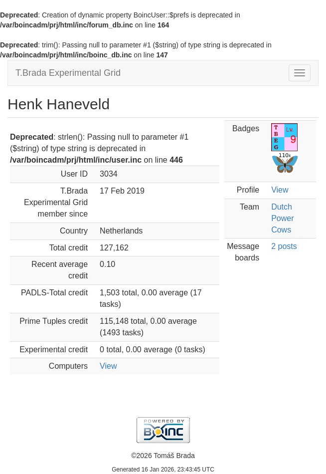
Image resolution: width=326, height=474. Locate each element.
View (108, 366)
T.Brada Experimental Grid (68, 73)
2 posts (284, 246)
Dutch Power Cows (282, 218)
